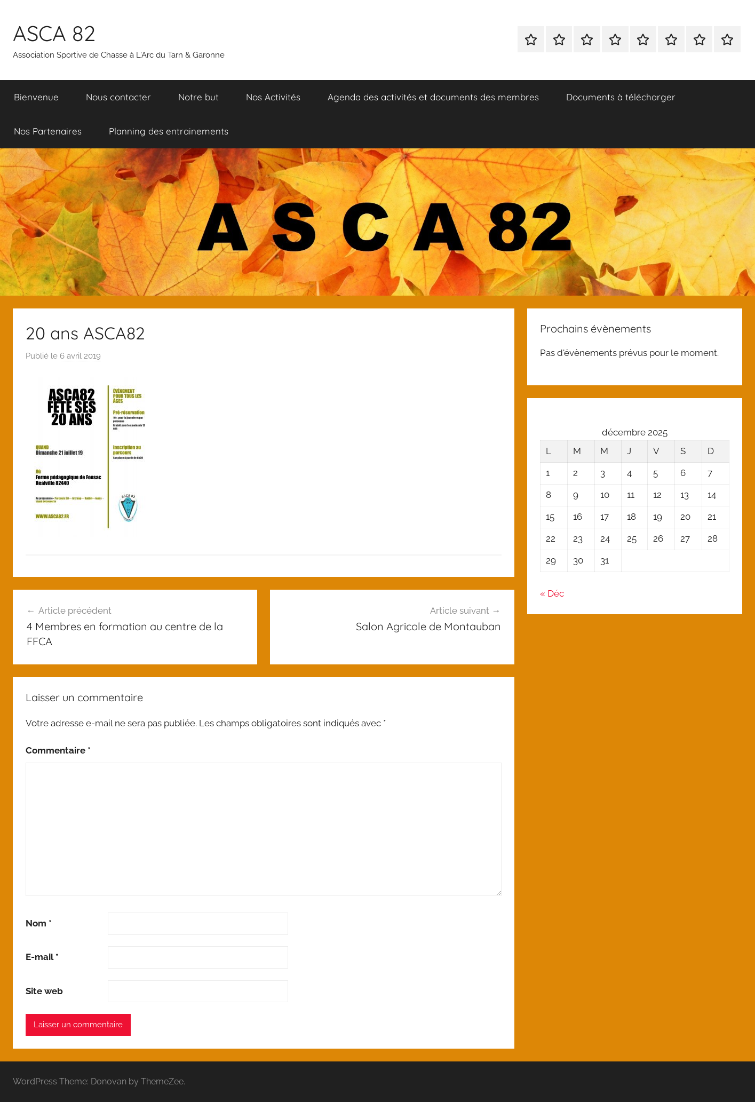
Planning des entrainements (168, 131)
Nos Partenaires (48, 131)
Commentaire (58, 750)
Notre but (198, 96)
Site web (44, 991)
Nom (39, 923)
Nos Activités (273, 96)
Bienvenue (36, 96)
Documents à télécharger (620, 96)
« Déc (552, 593)
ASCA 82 (54, 33)
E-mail (42, 957)
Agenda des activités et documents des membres (433, 96)
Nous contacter (118, 96)
